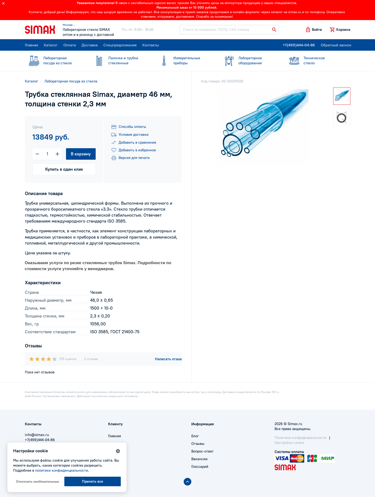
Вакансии (199, 459)
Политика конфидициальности (300, 437)
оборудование (249, 60)
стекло (314, 60)
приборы (184, 60)
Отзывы (197, 443)
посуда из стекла (54, 60)
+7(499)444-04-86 (299, 45)
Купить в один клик (64, 169)
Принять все (92, 481)
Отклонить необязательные (37, 481)
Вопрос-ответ (202, 451)
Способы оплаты (128, 127)
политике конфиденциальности (61, 470)
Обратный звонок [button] (336, 45)
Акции (113, 466)
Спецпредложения (120, 45)
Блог (195, 436)
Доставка (90, 45)
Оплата (69, 45)
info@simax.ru (37, 434)
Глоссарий (199, 466)
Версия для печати (130, 158)
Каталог (51, 45)
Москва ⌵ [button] (69, 25)
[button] (313, 29)
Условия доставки (130, 135)
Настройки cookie (289, 442)
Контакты (150, 45)
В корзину (81, 154)
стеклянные (119, 60)
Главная (31, 45)
